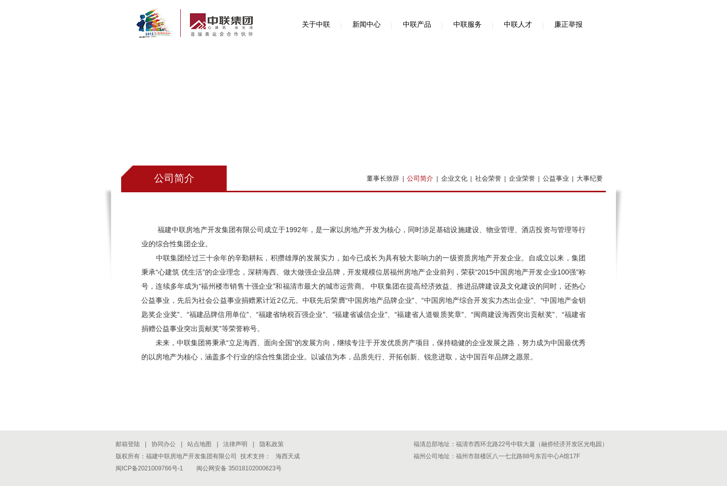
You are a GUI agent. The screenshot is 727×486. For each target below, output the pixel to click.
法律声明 (235, 444)
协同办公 (163, 444)
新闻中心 (366, 24)
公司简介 (420, 178)
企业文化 (454, 178)
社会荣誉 (488, 178)
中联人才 (518, 24)
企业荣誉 (522, 178)
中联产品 (417, 24)
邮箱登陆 (128, 444)
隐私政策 (271, 444)
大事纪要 (590, 178)
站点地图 (199, 444)
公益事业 (556, 178)
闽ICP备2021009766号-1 (149, 468)
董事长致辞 (383, 178)
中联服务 (467, 24)
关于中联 (316, 24)
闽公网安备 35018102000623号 (239, 468)
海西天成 (288, 456)
